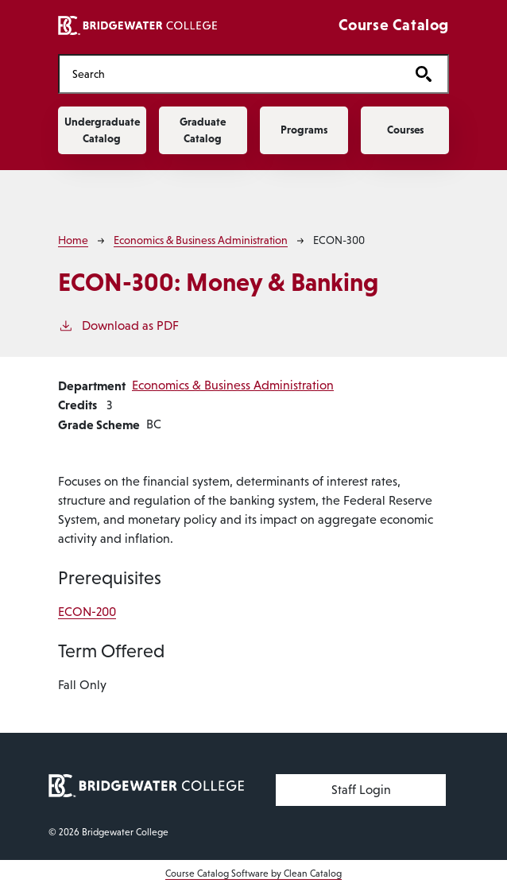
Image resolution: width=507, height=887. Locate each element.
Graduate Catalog (203, 130)
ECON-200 (87, 611)
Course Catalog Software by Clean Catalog (253, 873)
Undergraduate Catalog (102, 130)
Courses (405, 129)
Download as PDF (118, 324)
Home (73, 240)
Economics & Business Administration (201, 240)
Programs (304, 129)
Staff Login (361, 789)
